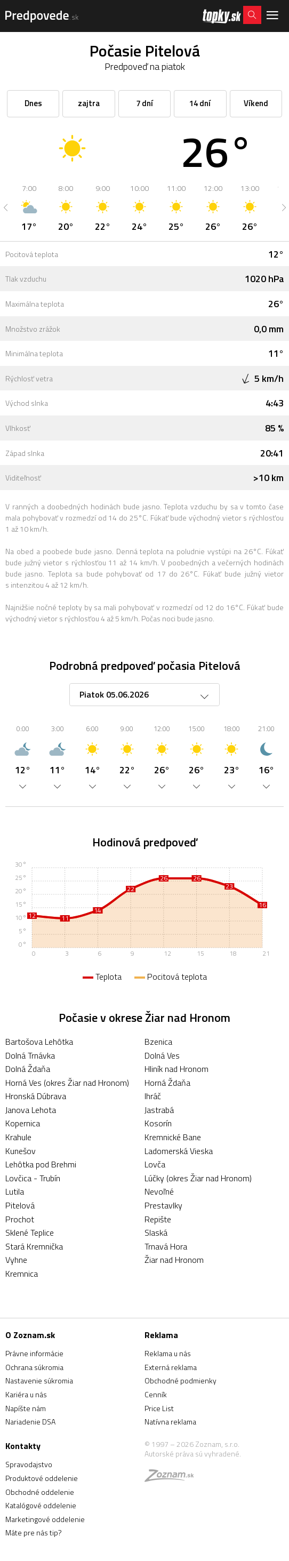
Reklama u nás (167, 1353)
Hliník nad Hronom (176, 1068)
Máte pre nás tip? (33, 1532)
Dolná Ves (162, 1055)
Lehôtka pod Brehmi (40, 1164)
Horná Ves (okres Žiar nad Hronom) (67, 1082)
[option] (29, 207)
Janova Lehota (30, 1109)
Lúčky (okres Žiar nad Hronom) (198, 1178)
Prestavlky (163, 1205)
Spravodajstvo (28, 1464)
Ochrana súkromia (34, 1367)
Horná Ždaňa (167, 1082)
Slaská (155, 1232)
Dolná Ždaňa (27, 1068)
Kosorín (158, 1123)
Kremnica (21, 1273)
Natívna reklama (170, 1421)
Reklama (161, 1334)
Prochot (19, 1219)
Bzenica (158, 1041)
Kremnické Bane (172, 1137)
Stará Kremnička (34, 1246)
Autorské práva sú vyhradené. (192, 1453)
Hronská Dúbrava (35, 1096)
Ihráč (152, 1096)
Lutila (14, 1191)
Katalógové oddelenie (40, 1505)
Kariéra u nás (26, 1394)
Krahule (18, 1137)
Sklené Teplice (29, 1232)
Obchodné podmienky (180, 1380)
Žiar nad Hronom (174, 1259)
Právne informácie (34, 1353)
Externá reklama (170, 1367)
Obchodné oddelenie (39, 1492)
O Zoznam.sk (30, 1334)
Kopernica (22, 1123)
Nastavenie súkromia (39, 1380)
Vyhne (16, 1259)
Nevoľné (159, 1191)
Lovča (154, 1164)
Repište (157, 1219)
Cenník (155, 1394)
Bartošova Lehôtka (39, 1041)
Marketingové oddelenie (45, 1519)
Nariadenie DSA (30, 1421)
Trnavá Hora (165, 1246)
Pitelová (20, 1205)
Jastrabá (159, 1109)
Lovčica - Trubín (32, 1178)
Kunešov (20, 1150)
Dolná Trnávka (30, 1055)
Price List (159, 1408)
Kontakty (23, 1445)
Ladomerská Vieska (178, 1150)
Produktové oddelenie (41, 1478)
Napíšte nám (25, 1408)
